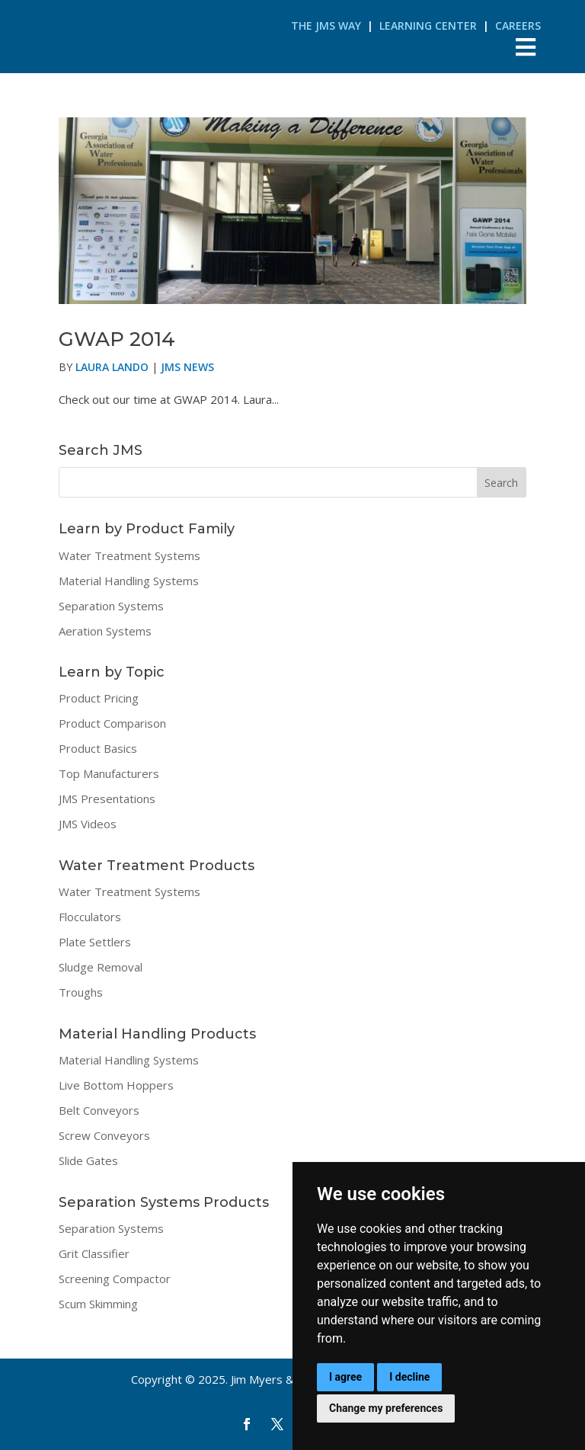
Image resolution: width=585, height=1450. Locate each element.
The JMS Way (326, 25)
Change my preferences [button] (386, 1408)
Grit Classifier (94, 1253)
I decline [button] (409, 1377)
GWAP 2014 (117, 339)
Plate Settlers (95, 941)
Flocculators (90, 916)
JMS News (187, 367)
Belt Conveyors (99, 1110)
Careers (518, 25)
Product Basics (98, 748)
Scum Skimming (98, 1303)
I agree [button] (345, 1377)
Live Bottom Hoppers (116, 1085)
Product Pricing (99, 698)
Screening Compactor (115, 1278)
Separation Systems (111, 605)
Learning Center (428, 25)
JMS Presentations (107, 798)
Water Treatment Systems (129, 555)
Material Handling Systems (129, 580)
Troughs (81, 992)
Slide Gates (88, 1160)
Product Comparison (112, 723)
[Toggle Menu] (526, 47)
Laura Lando (112, 367)
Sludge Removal (100, 967)
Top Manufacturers (109, 773)
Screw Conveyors (104, 1135)
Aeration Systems (105, 631)
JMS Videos (88, 823)
